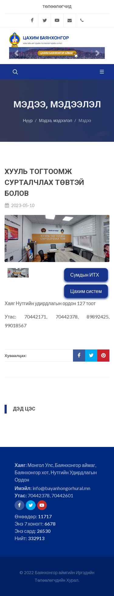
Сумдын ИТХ (84, 275)
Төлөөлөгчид (57, 6)
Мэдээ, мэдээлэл (55, 120)
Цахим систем (86, 291)
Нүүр (28, 120)
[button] (16, 53)
